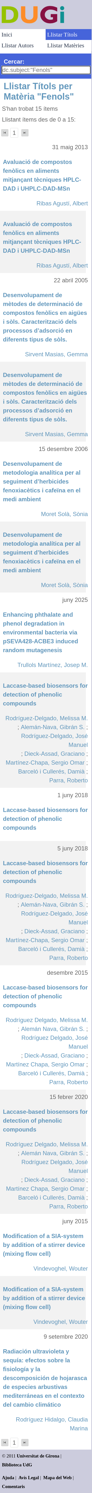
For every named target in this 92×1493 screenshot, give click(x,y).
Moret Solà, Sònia (64, 514)
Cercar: (14, 61)
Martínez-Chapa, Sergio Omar (45, 762)
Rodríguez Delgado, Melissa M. (47, 1020)
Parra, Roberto (68, 780)
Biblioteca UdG (17, 1464)
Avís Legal (29, 1477)
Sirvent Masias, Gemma (56, 354)
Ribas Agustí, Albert (62, 203)
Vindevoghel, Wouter (60, 1268)
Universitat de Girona (38, 1455)
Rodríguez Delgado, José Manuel (54, 1042)
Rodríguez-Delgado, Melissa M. (46, 718)
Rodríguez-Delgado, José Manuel (54, 740)
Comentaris (13, 1486)
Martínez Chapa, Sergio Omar (45, 1064)
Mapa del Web (57, 1477)
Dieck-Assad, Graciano (54, 753)
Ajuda (8, 1477)
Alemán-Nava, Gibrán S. (53, 727)
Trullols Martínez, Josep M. (52, 665)
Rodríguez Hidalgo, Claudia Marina (52, 1424)
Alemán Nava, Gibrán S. (53, 1028)
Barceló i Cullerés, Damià (51, 771)
